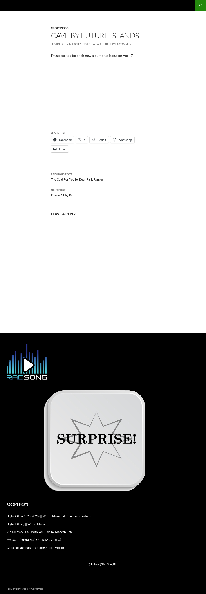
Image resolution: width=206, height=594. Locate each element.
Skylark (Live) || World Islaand (27, 524)
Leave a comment (121, 44)
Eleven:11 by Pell (103, 192)
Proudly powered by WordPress (25, 588)
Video (58, 44)
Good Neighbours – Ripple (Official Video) (35, 547)
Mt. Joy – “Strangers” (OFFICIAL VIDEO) (34, 540)
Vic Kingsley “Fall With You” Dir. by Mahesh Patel (40, 532)
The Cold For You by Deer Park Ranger (103, 176)
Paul (99, 44)
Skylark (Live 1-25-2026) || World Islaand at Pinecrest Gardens (49, 516)
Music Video (60, 28)
